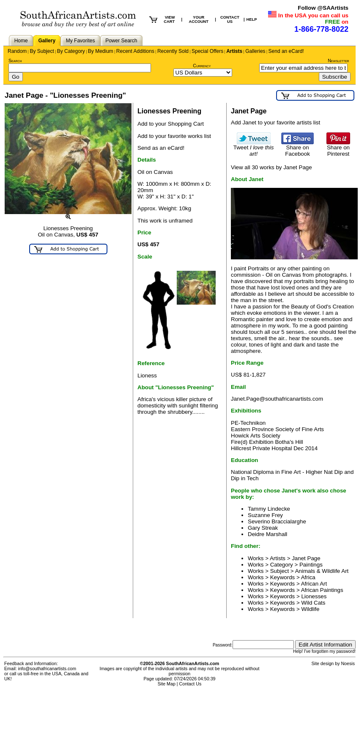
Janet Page (306, 558)
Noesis (348, 663)
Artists (234, 51)
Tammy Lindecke (269, 509)
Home (21, 41)
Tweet (253, 148)
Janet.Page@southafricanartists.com (277, 399)
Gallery (46, 41)
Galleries (255, 51)
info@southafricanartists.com (47, 668)
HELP (252, 19)
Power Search (121, 41)
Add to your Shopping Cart (170, 124)
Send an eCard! (286, 51)
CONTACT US (229, 19)
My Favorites (80, 41)
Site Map (166, 683)
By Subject (42, 51)
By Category (71, 51)
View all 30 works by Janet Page (271, 167)
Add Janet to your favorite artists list (275, 122)
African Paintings (322, 590)
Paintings (311, 564)
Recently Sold (173, 51)
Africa (308, 577)
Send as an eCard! (160, 148)
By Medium (100, 51)
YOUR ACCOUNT (198, 19)
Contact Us (190, 683)
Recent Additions (135, 51)
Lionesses (313, 596)
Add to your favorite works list (174, 136)
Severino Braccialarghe (277, 521)
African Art (314, 583)
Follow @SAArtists (323, 8)
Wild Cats (313, 603)
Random (17, 51)
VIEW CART (169, 19)
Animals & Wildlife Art (322, 571)
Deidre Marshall (267, 534)
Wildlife (310, 609)
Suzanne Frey (265, 515)
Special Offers (207, 51)
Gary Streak (263, 528)
